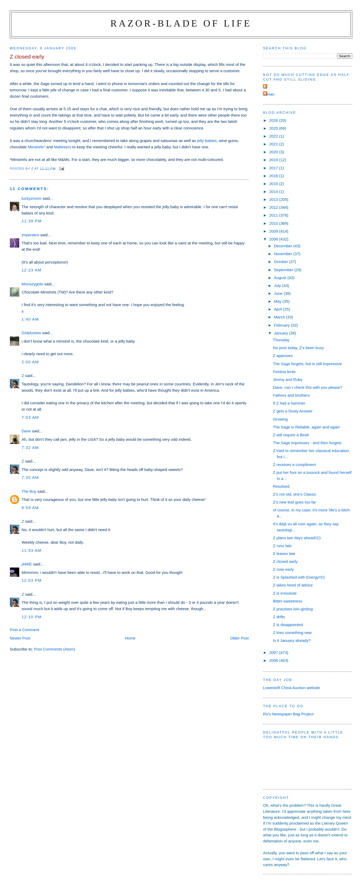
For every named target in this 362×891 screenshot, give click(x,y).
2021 (274, 144)
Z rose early (283, 569)
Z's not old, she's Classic (294, 494)
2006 (274, 660)
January (281, 333)
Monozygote (32, 284)
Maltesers (62, 147)
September (284, 270)
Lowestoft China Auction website (291, 687)
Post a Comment (24, 629)
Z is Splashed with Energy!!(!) (299, 577)
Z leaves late (284, 553)
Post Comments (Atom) (54, 649)
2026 (274, 120)
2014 (274, 191)
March (280, 317)
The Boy (29, 491)
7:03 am (30, 417)
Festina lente (284, 371)
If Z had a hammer (289, 403)
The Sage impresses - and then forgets (307, 443)
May (278, 301)
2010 (274, 223)
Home (130, 638)
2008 (274, 239)
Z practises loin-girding (293, 609)
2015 (274, 183)
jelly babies (207, 140)
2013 (274, 199)
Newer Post (20, 638)
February (282, 325)
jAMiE (27, 564)
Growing (280, 419)
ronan (269, 94)
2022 (274, 136)
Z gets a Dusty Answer (293, 411)
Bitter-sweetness (287, 601)
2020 (274, 152)
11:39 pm (32, 221)
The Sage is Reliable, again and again (306, 427)
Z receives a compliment (294, 464)
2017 (274, 168)
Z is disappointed (288, 624)
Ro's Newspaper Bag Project (288, 714)
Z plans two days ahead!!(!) (297, 538)
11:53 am (31, 550)
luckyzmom (31, 198)
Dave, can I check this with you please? (307, 387)
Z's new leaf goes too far (294, 502)
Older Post (239, 638)
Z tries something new (292, 632)
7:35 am (30, 477)
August (280, 277)
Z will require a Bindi (291, 435)
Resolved (281, 486)
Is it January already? (292, 640)
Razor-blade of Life (181, 23)
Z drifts (279, 617)
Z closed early (285, 561)
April (278, 309)
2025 (274, 128)
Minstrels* (36, 147)
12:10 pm (32, 617)
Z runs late (282, 545)
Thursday (281, 340)
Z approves (283, 355)
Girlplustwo (31, 333)
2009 (274, 231)
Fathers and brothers (291, 395)
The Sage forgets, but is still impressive (307, 363)
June (279, 293)
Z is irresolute (285, 593)
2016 (274, 176)
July (278, 285)
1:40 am (30, 319)
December (283, 246)
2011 (274, 215)
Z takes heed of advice (293, 585)
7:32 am (30, 447)
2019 (274, 160)
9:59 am (30, 507)
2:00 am (30, 362)
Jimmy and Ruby (287, 379)
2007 (274, 652)
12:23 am (31, 270)
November (283, 253)
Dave (26, 431)
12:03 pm (32, 580)
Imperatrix (30, 235)
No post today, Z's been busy (298, 347)
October (281, 261)
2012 (274, 207)
